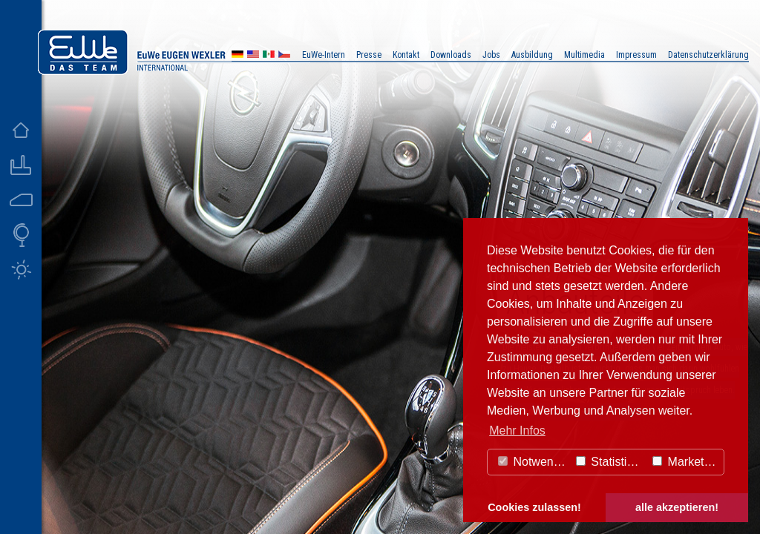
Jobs (491, 55)
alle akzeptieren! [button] (676, 507)
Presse (368, 55)
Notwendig (533, 461)
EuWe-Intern (323, 55)
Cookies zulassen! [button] (534, 507)
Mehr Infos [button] (517, 430)
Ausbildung (532, 55)
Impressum (636, 55)
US (253, 56)
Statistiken (611, 461)
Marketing (686, 461)
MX (269, 56)
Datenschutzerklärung (708, 55)
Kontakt (406, 55)
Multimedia (584, 55)
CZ (284, 56)
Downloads (450, 55)
